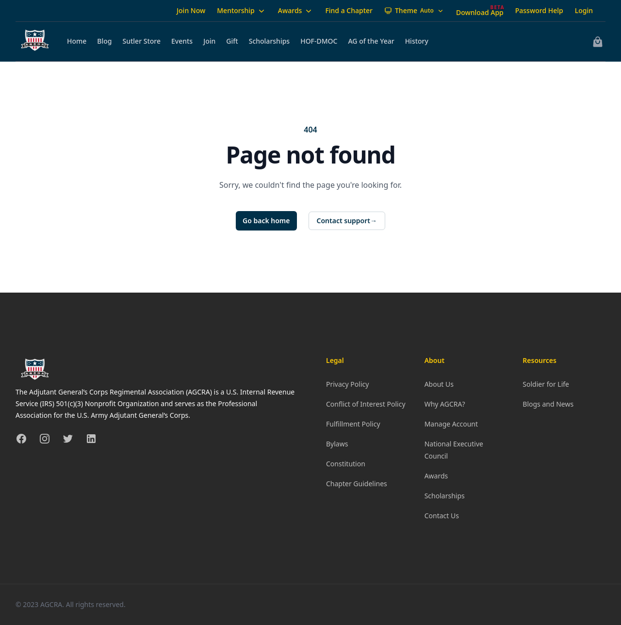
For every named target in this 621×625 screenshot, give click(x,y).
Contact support (347, 221)
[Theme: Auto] (414, 10)
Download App (480, 12)
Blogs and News (548, 404)
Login (584, 10)
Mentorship (241, 11)
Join (209, 41)
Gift (232, 41)
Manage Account (451, 423)
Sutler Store (142, 41)
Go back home (266, 220)
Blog (104, 41)
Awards (296, 11)
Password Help (539, 10)
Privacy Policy (347, 384)
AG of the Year (371, 41)
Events (182, 41)
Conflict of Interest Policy (366, 404)
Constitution (345, 463)
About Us (439, 384)
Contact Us (442, 515)
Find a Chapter (349, 10)
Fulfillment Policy (353, 423)
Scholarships (269, 41)
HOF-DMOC (318, 41)
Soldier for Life (546, 384)
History (416, 41)
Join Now (191, 10)
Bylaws (337, 443)
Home (76, 41)
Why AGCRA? (445, 404)
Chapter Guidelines (356, 483)
